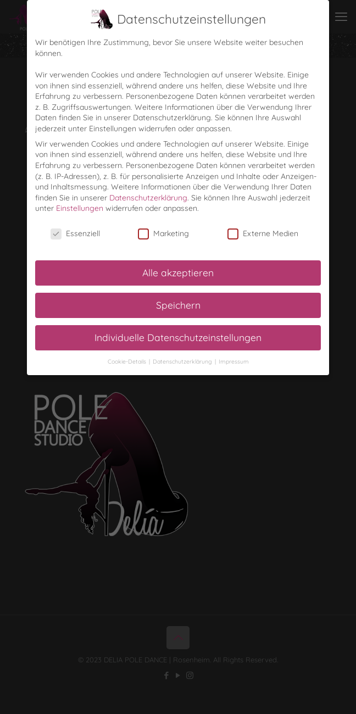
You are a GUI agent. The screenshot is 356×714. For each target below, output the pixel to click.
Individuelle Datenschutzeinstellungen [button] (178, 337)
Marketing (163, 233)
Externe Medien (262, 233)
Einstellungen (79, 208)
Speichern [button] (178, 305)
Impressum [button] (234, 361)
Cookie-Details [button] (128, 361)
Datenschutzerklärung (148, 198)
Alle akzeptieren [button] (178, 272)
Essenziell (75, 233)
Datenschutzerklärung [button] (183, 361)
